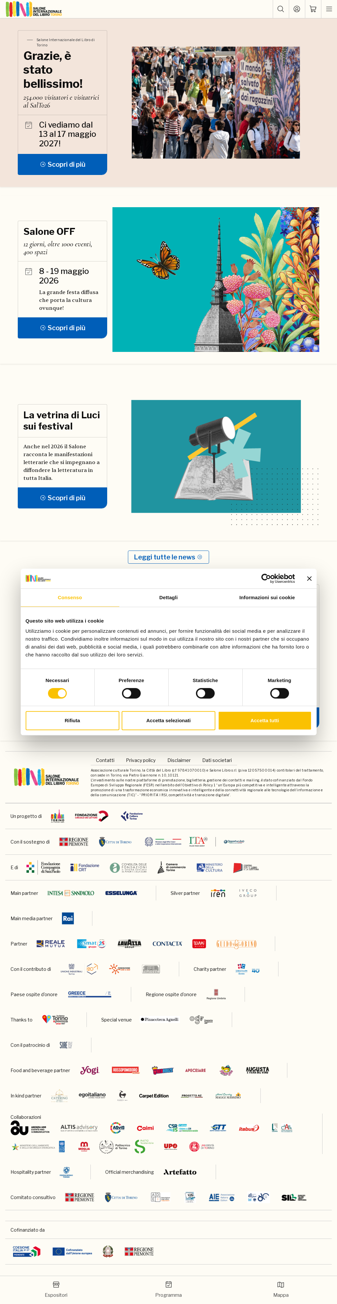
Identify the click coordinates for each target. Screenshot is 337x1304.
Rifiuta (72, 720)
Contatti (105, 760)
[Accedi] (297, 9)
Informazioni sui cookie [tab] (267, 597)
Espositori (56, 1289)
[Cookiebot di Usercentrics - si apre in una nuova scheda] (266, 578)
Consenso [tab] (70, 597)
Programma (168, 1289)
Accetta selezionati (168, 720)
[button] (281, 9)
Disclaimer (179, 760)
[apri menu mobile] (329, 9)
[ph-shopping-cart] (313, 9)
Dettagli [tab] (168, 597)
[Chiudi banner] (309, 578)
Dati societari (217, 760)
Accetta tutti (265, 720)
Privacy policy (141, 760)
